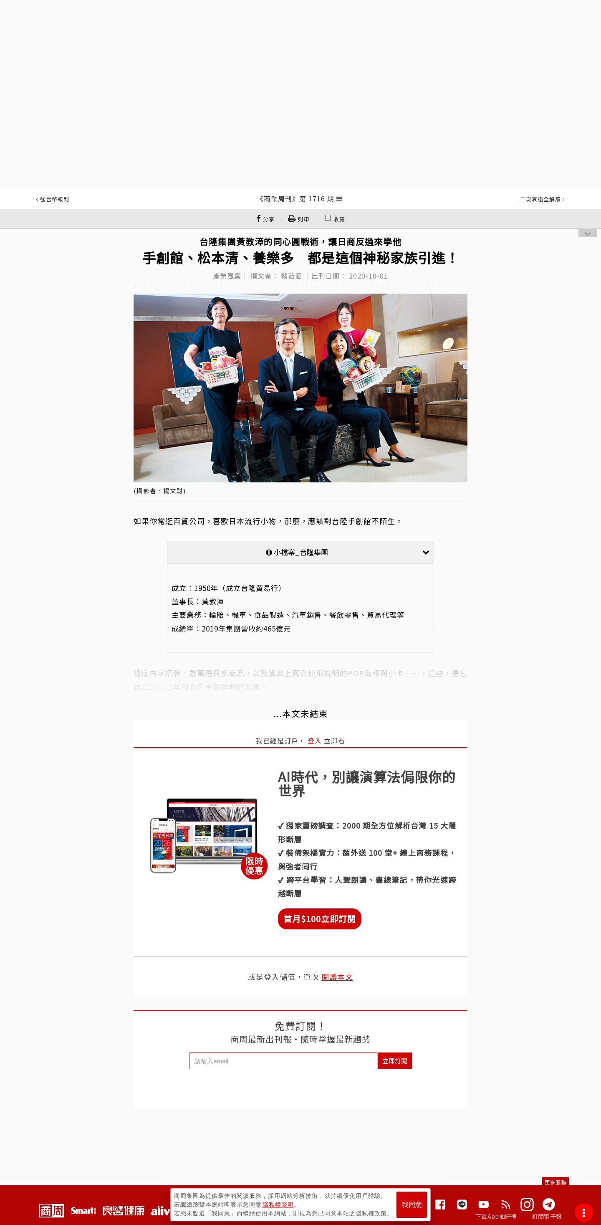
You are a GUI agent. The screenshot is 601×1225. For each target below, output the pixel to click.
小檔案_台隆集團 (347, 552)
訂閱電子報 (547, 1216)
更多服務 (555, 1182)
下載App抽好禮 (496, 1216)
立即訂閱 (394, 1060)
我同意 (412, 1204)
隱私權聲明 (278, 1204)
